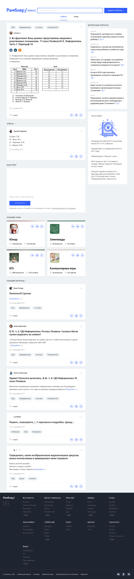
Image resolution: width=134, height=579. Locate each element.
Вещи (46, 533)
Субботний (49, 522)
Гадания (112, 533)
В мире (26, 502)
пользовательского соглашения (64, 208)
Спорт (112, 498)
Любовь (69, 508)
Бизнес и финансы (52, 498)
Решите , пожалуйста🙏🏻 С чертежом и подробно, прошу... (41, 422)
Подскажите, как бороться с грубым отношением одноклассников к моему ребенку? (107, 36)
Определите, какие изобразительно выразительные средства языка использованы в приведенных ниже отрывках (44, 457)
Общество (27, 512)
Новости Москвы (29, 505)
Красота (69, 505)
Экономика (49, 502)
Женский (70, 498)
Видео (26, 546)
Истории (48, 526)
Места (46, 536)
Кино (90, 502)
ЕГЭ (11, 268)
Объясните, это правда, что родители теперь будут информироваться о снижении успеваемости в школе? (107, 62)
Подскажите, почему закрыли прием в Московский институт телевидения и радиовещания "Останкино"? (107, 100)
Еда (67, 512)
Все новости (28, 498)
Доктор (91, 522)
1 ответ (13, 115)
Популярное (28, 551)
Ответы (69, 526)
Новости (26, 526)
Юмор (13, 239)
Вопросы (91, 526)
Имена (112, 530)
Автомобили (28, 522)
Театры (90, 508)
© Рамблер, (7, 574)
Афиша (91, 498)
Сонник (112, 526)
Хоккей (112, 505)
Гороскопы (114, 522)
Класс (68, 522)
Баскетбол (113, 508)
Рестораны (92, 512)
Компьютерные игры (63, 268)
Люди (46, 530)
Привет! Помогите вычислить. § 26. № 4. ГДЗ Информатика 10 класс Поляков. (43, 380)
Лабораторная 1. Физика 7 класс (104, 156)
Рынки (47, 508)
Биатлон (112, 512)
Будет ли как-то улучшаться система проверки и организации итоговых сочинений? (106, 88)
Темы (68, 530)
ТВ (24, 554)
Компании (48, 505)
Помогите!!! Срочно (20, 293)
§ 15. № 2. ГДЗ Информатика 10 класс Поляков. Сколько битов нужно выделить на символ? (43, 333)
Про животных (29, 560)
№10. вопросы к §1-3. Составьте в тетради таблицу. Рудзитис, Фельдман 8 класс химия (106, 163)
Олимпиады (57, 239)
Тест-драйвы (28, 530)
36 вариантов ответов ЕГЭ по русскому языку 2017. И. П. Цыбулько (106, 142)
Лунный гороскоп (116, 536)
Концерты (92, 505)
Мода (68, 502)
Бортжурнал (28, 533)
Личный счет (49, 512)
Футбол (112, 502)
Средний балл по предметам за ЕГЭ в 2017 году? (106, 150)
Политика (27, 508)
